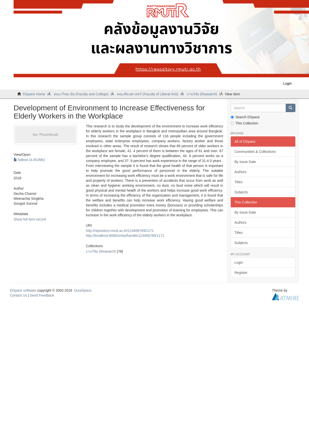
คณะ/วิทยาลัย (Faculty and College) (81, 94)
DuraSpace (82, 290)
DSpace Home (34, 94)
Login (239, 262)
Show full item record (30, 219)
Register (241, 273)
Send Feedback (42, 295)
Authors (240, 172)
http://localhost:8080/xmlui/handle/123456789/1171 (125, 236)
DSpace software (23, 290)
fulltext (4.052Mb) (29, 160)
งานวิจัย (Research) (202, 94)
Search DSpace (245, 117)
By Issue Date (245, 162)
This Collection (244, 123)
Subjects (241, 192)
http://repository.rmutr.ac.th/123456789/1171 (120, 231)
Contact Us (18, 295)
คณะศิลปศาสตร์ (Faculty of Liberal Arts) (147, 94)
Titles (239, 182)
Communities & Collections (255, 152)
